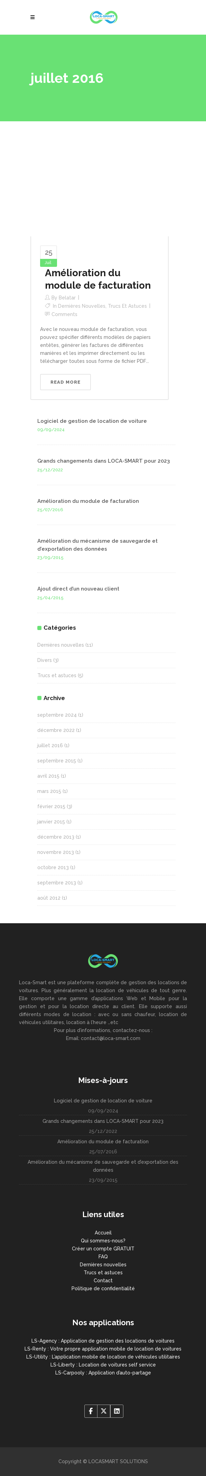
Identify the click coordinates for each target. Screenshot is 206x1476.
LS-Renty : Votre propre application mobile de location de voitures (103, 1349)
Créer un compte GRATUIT (103, 1248)
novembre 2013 (55, 852)
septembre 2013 (56, 882)
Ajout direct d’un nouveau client (78, 589)
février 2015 (51, 806)
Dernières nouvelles (81, 306)
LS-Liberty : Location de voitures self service (103, 1365)
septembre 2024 (57, 715)
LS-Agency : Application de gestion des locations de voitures (103, 1341)
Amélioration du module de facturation (88, 501)
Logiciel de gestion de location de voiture (92, 421)
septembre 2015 (56, 760)
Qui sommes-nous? (103, 1240)
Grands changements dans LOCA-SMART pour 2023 (103, 461)
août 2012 (48, 898)
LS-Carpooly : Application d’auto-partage (103, 1372)
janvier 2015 (51, 821)
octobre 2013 (53, 867)
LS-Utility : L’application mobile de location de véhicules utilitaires (103, 1357)
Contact (103, 1280)
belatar (67, 297)
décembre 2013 (55, 837)
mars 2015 (49, 791)
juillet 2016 (50, 745)
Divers (44, 660)
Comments (64, 314)
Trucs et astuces (127, 306)
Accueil (103, 1232)
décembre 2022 (56, 730)
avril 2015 (48, 776)
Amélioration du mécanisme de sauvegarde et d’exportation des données (103, 1166)
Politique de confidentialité (103, 1288)
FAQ (103, 1256)
